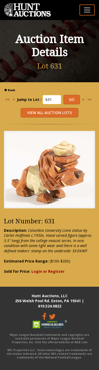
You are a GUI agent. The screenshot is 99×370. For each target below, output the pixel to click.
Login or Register (47, 271)
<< (7, 99)
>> (89, 99)
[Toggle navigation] (87, 10)
